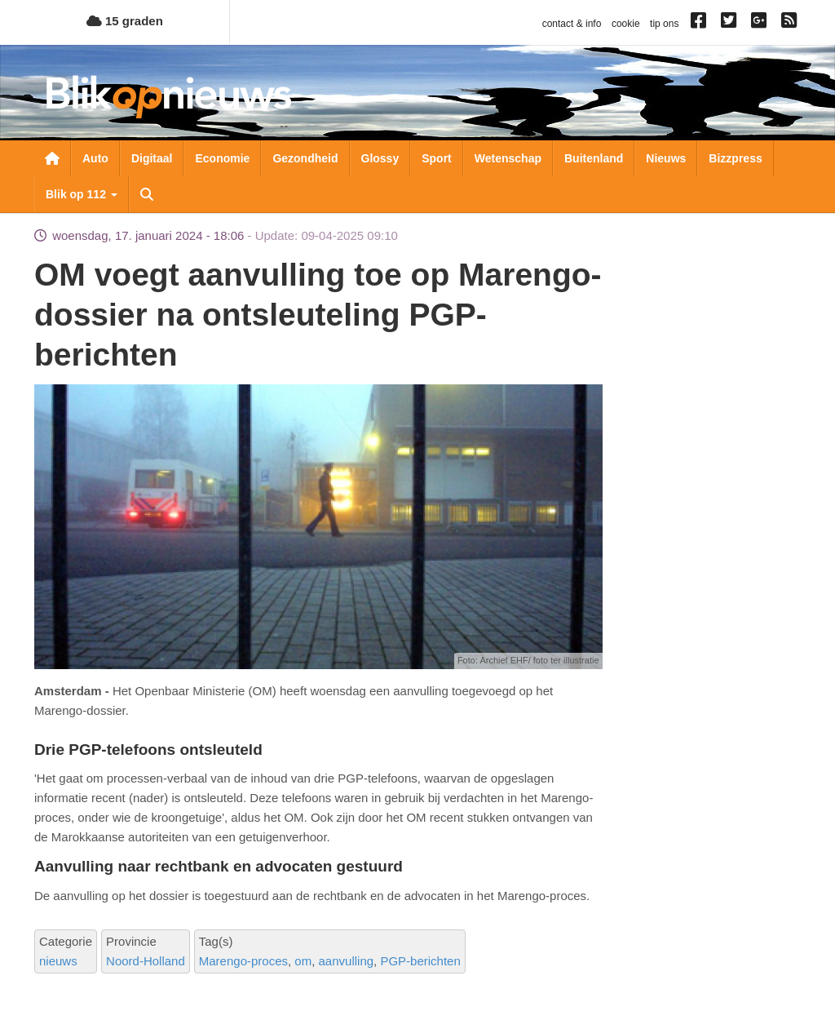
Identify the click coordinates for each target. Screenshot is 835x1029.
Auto (95, 158)
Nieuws (666, 158)
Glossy (380, 158)
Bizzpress (735, 158)
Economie (222, 158)
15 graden (124, 21)
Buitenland (593, 158)
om (302, 961)
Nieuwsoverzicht (52, 158)
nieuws (58, 961)
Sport (437, 158)
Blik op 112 (81, 194)
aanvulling (346, 961)
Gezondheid (305, 158)
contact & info (572, 23)
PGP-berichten (420, 961)
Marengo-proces (243, 961)
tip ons (664, 23)
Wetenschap (508, 158)
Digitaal (152, 158)
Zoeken (147, 194)
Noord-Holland (145, 961)
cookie (626, 23)
